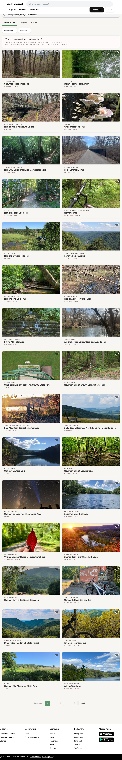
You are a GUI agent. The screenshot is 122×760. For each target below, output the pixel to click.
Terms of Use (35, 757)
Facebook (78, 737)
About (52, 733)
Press (52, 744)
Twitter (77, 744)
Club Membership (32, 737)
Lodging (23, 22)
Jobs (52, 737)
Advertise (54, 741)
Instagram (78, 733)
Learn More (64, 44)
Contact (53, 748)
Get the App (97, 10)
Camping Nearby (7, 737)
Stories (22, 10)
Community (34, 10)
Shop (27, 733)
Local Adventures (7, 733)
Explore (12, 10)
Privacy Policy (48, 757)
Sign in (109, 10)
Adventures (9, 22)
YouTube (78, 748)
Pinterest (78, 741)
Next (83, 703)
